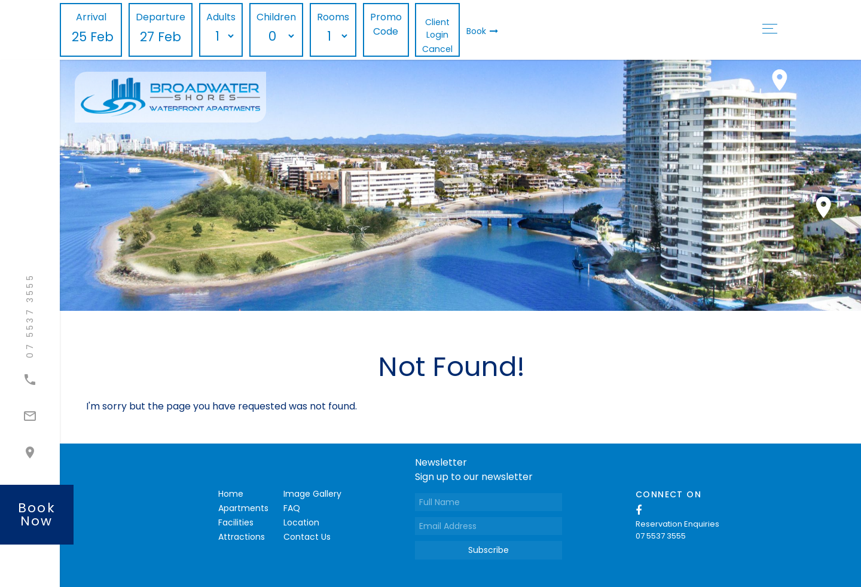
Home (230, 494)
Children (276, 17)
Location (301, 522)
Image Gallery (312, 494)
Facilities (236, 522)
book (37, 514)
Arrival (91, 17)
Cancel (437, 49)
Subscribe (488, 550)
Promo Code (386, 24)
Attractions (241, 537)
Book (482, 31)
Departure (160, 17)
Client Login (437, 28)
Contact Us (307, 537)
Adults (221, 17)
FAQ (291, 508)
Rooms (333, 17)
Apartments (243, 508)
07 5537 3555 (661, 536)
